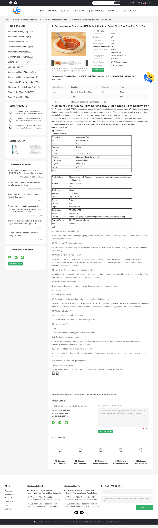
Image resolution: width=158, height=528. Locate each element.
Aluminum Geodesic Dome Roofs (22, 87)
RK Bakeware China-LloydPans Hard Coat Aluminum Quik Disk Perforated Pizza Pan (140, 462)
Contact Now (98, 70)
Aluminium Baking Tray (18, 31)
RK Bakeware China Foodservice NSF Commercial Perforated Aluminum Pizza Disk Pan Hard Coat (60, 462)
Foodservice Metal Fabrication (21, 82)
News (124, 11)
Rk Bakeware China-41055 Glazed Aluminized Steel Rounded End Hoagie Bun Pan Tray (45, 492)
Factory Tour (79, 11)
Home (42, 11)
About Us (65, 11)
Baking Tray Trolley (16, 62)
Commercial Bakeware (18, 57)
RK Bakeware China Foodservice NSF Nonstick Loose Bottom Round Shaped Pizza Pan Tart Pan (80, 462)
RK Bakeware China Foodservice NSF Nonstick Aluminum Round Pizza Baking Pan (120, 462)
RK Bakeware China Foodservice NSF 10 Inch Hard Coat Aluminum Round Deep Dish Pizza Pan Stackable (29, 121)
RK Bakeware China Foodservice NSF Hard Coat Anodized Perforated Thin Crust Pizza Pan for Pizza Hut (82, 505)
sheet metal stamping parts (64, 394)
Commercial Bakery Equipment (21, 77)
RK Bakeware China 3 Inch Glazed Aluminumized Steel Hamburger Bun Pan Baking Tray (44, 498)
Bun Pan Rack (14, 67)
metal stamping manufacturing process (103, 394)
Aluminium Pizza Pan (29, 20)
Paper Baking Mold (16, 97)
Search (117, 3)
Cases (133, 11)
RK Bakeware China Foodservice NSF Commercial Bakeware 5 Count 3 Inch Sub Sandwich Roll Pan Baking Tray (44, 505)
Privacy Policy (38, 522)
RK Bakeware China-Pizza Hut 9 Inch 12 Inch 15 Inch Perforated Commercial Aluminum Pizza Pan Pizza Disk (29, 128)
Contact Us (113, 11)
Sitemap (8, 509)
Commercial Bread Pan (18, 42)
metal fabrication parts (81, 394)
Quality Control (96, 11)
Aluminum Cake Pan (17, 52)
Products (52, 11)
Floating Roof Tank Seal (18, 92)
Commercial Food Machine (20, 72)
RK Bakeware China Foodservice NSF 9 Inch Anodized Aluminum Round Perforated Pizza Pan (100, 462)
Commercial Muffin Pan (18, 47)
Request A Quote (134, 3)
